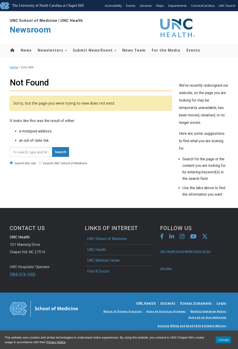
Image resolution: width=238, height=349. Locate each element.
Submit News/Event (94, 50)
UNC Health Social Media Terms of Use (185, 251)
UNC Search (227, 5)
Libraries (146, 5)
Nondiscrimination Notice (208, 311)
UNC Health (71, 20)
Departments (177, 5)
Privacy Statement (196, 303)
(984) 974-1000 (22, 274)
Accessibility (113, 5)
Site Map (166, 268)
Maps (160, 5)
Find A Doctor (98, 271)
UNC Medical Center (103, 260)
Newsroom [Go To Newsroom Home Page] (30, 30)
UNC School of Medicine (33, 20)
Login (221, 303)
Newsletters (52, 50)
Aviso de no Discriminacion (207, 317)
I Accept (223, 340)
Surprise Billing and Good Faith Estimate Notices (192, 325)
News (26, 50)
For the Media (166, 50)
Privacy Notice (56, 342)
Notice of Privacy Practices (122, 311)
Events (131, 5)
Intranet (168, 303)
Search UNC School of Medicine (62, 163)
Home (12, 50)
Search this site (23, 163)
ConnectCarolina (203, 5)
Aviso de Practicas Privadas (165, 311)
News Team (134, 50)
